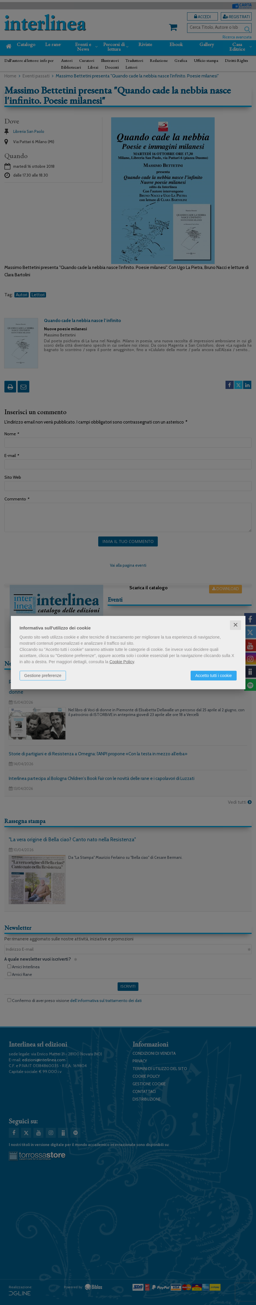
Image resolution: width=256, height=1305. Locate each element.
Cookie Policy (121, 661)
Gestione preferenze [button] (43, 675)
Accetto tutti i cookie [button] (213, 675)
